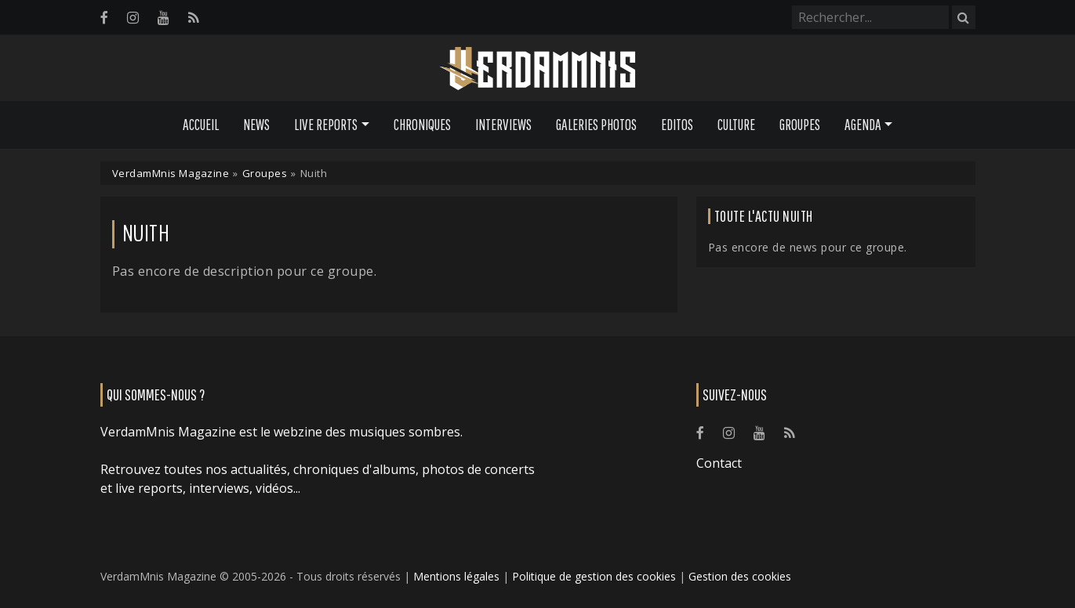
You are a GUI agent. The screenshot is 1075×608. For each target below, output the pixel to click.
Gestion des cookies (739, 576)
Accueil (201, 124)
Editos (677, 124)
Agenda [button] (862, 124)
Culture (736, 124)
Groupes (799, 124)
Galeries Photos (596, 124)
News (256, 124)
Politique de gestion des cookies (594, 576)
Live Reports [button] (326, 124)
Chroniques (422, 124)
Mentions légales (456, 576)
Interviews (503, 124)
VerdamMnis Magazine (171, 173)
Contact (719, 463)
